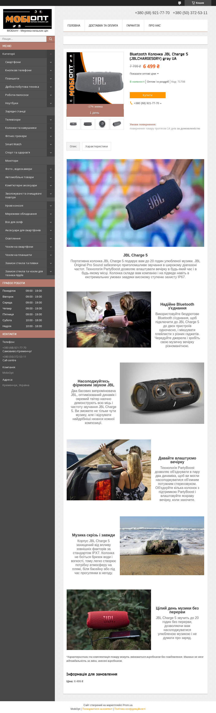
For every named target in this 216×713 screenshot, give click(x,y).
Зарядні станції (15, 111)
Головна (74, 25)
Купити (148, 95)
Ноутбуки (11, 103)
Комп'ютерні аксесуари (21, 185)
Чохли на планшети (18, 255)
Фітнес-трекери (16, 136)
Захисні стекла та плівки (21, 263)
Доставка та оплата (103, 25)
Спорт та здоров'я (17, 152)
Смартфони (13, 62)
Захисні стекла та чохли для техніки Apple (24, 273)
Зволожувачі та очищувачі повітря (23, 195)
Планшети (12, 78)
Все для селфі (14, 222)
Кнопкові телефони (18, 70)
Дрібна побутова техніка (22, 87)
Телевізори (12, 119)
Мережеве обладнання (21, 214)
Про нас (155, 25)
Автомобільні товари (19, 177)
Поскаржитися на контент (97, 709)
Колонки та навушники (20, 128)
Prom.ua (127, 705)
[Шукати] (50, 39)
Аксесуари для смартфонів (23, 230)
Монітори (11, 160)
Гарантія (133, 25)
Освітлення (12, 238)
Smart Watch (13, 144)
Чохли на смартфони (19, 246)
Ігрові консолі (14, 205)
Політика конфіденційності (130, 709)
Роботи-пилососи (16, 95)
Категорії (9, 54)
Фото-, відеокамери (18, 169)
